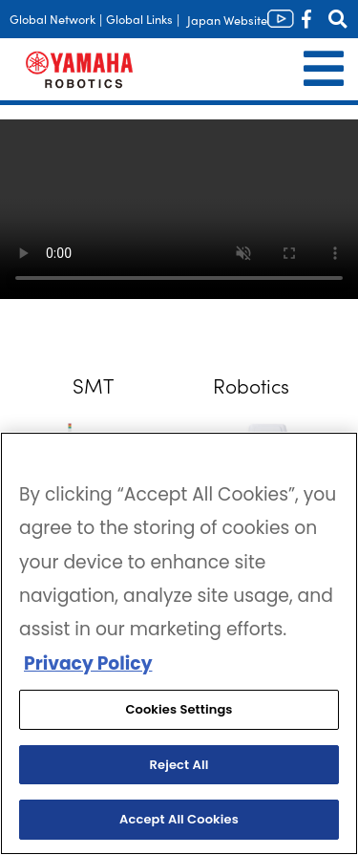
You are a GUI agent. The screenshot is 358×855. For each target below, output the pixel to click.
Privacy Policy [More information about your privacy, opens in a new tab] (88, 663)
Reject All (179, 765)
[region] (179, 643)
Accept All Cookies (179, 819)
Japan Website (227, 20)
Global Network (52, 19)
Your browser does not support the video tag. (179, 209)
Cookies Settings (178, 709)
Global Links (139, 19)
